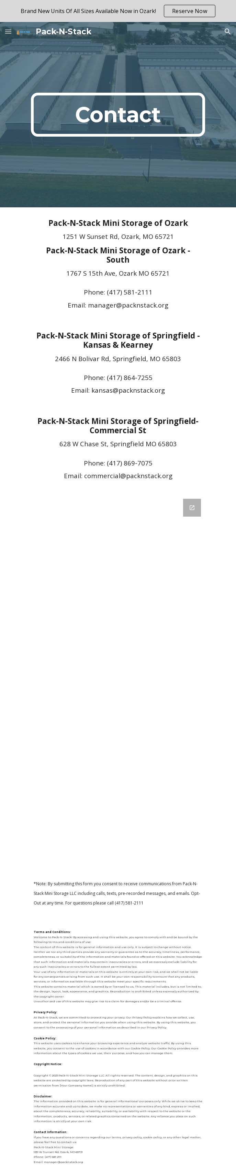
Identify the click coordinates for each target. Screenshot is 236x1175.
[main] (118, 115)
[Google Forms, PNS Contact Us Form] (118, 679)
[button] (8, 31)
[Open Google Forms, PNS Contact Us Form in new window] (192, 508)
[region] (118, 11)
